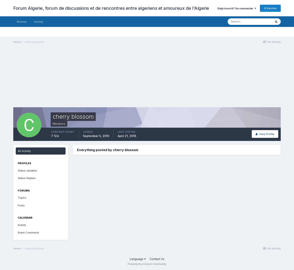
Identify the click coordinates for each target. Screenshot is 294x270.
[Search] (250, 21)
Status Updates (27, 170)
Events (22, 225)
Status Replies (27, 178)
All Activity (24, 151)
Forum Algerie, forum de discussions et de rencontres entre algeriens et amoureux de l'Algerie (111, 8)
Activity (38, 21)
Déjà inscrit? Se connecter (236, 8)
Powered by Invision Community (147, 264)
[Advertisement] (87, 78)
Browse (22, 21)
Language (138, 259)
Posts (21, 205)
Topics (22, 197)
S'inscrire (270, 8)
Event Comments (28, 232)
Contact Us (157, 259)
